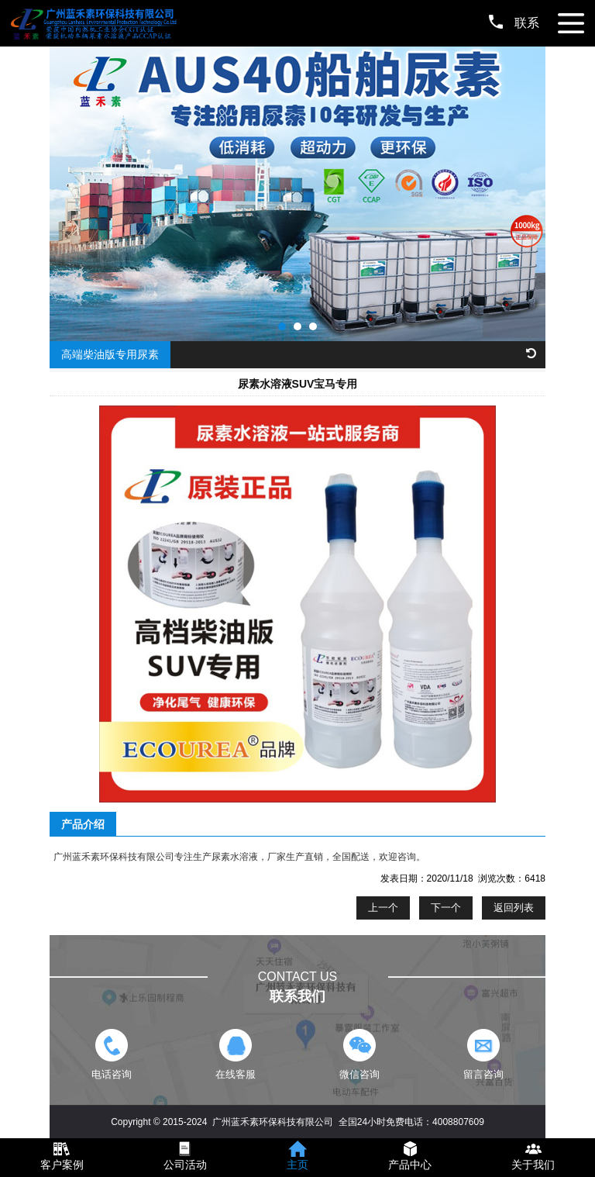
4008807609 (458, 1122)
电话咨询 (111, 1054)
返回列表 (514, 907)
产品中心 (410, 1164)
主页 (297, 1164)
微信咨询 (359, 1054)
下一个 (446, 907)
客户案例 (62, 1164)
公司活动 (185, 1164)
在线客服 (235, 1054)
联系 (514, 22)
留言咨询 (483, 1054)
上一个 (383, 907)
